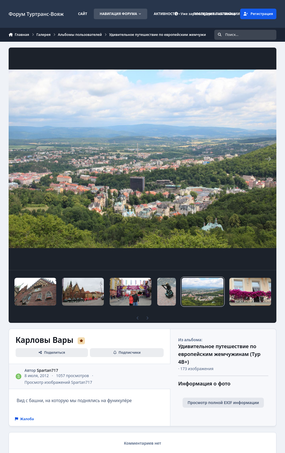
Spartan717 (47, 370)
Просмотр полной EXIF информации (223, 402)
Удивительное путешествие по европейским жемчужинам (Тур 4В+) (219, 354)
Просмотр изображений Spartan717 (58, 382)
